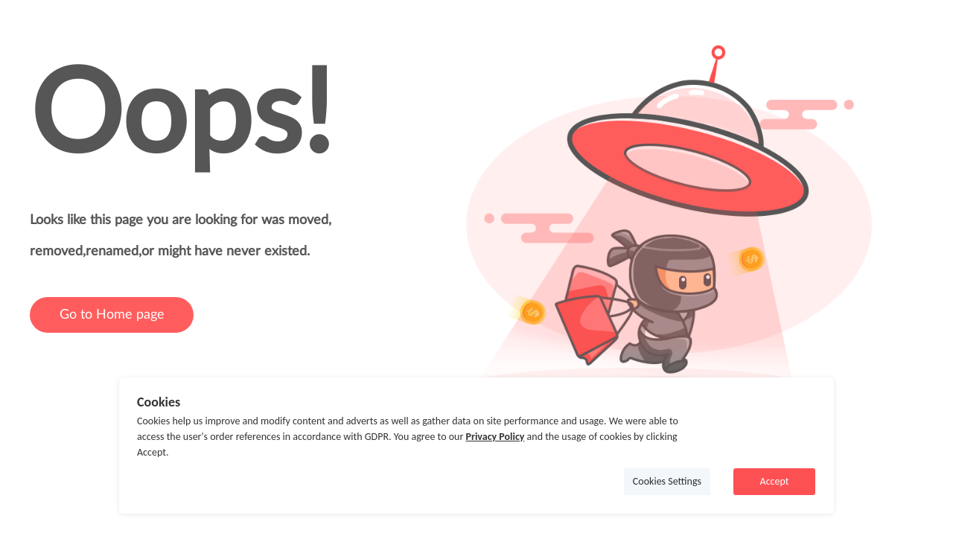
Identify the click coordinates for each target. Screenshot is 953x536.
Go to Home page (112, 315)
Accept (774, 481)
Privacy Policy (494, 436)
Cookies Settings (667, 481)
